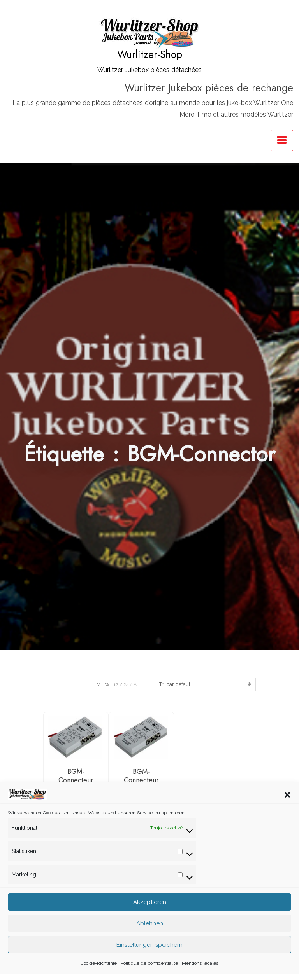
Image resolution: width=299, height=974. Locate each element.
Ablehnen (149, 934)
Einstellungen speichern (149, 955)
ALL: (138, 684)
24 (125, 684)
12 (116, 684)
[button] (287, 805)
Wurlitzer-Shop (149, 54)
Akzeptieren (149, 912)
